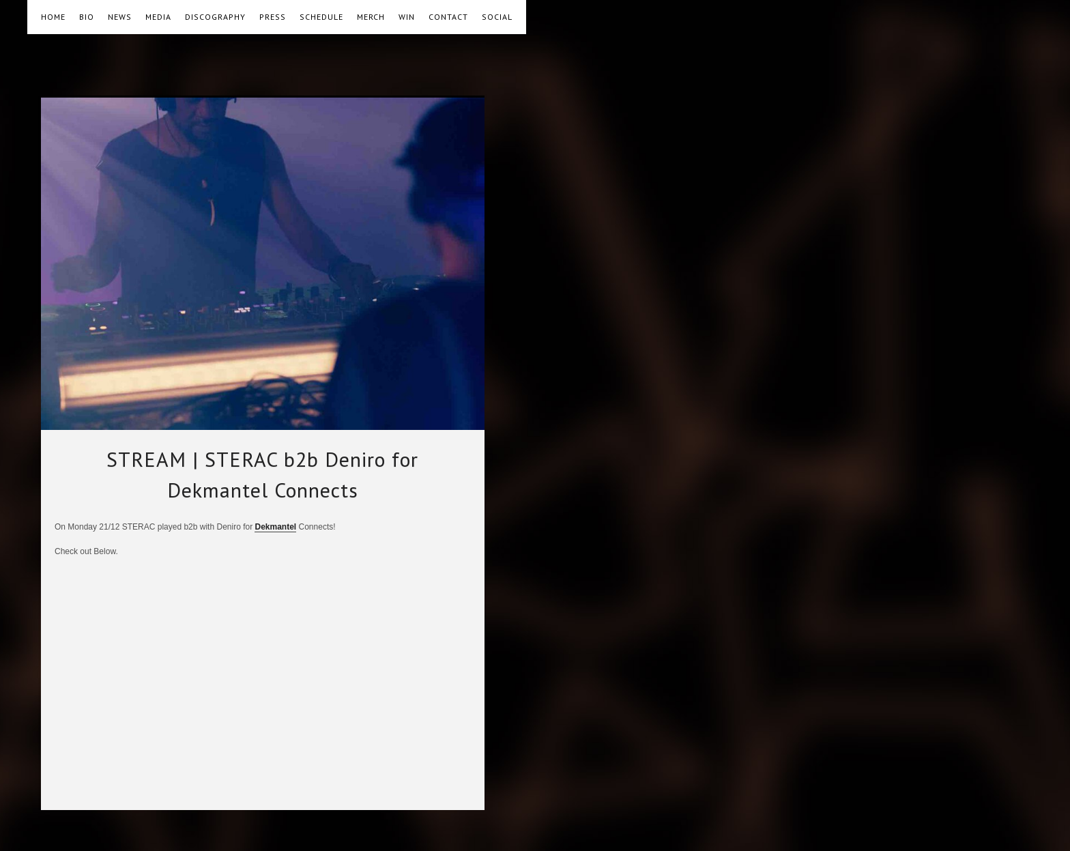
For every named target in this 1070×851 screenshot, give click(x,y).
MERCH (371, 17)
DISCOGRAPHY (215, 17)
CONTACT (448, 17)
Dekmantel (275, 527)
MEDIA (158, 17)
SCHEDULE (321, 17)
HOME (53, 17)
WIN (407, 17)
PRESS (272, 17)
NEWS (120, 17)
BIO (86, 17)
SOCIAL (497, 17)
